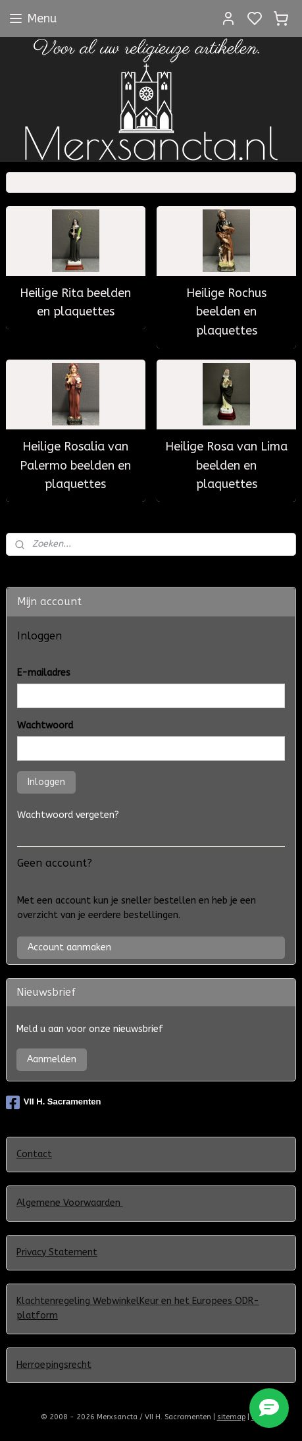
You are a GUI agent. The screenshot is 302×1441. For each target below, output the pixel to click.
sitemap (231, 1417)
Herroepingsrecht (53, 1365)
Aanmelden (51, 1059)
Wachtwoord (45, 725)
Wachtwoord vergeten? (68, 815)
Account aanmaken (69, 947)
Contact (34, 1154)
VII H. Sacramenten (53, 1102)
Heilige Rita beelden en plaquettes (75, 302)
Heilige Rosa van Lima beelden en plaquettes (226, 465)
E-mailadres (43, 672)
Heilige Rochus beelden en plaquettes (226, 312)
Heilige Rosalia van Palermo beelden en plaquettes (75, 465)
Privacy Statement (56, 1252)
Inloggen (46, 782)
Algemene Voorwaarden (69, 1203)
